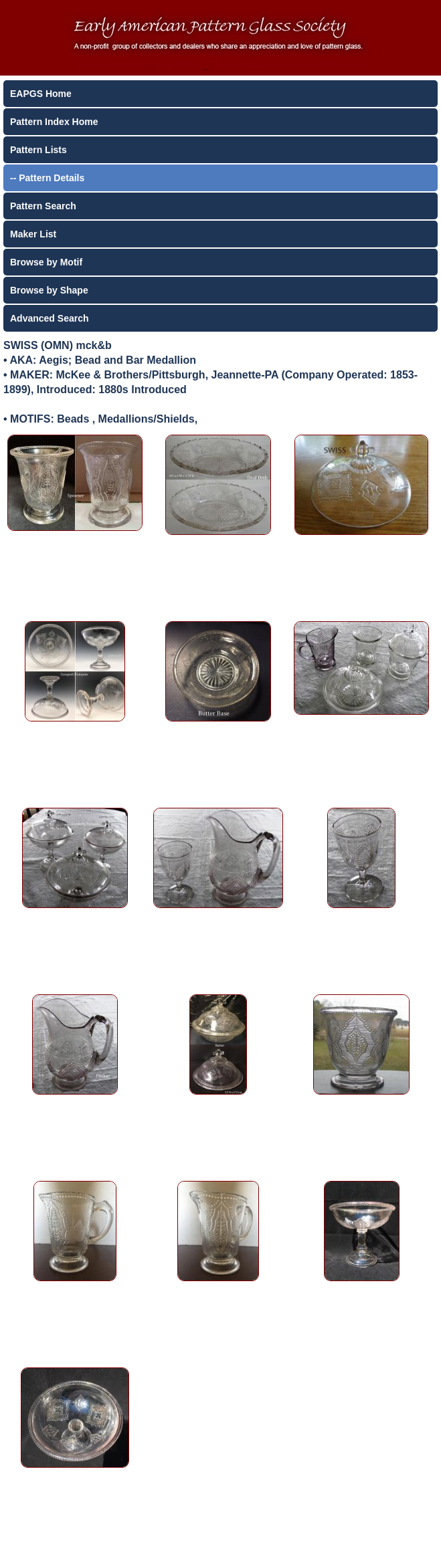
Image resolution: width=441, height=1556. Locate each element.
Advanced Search (49, 318)
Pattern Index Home (54, 121)
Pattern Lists (38, 149)
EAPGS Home (41, 93)
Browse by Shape (49, 290)
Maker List (33, 234)
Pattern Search (43, 206)
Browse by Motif (46, 262)
